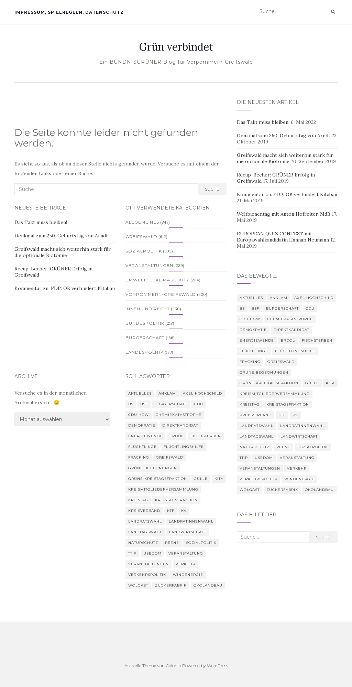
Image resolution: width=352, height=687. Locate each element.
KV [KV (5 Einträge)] (184, 510)
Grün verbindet (176, 47)
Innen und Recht (147, 308)
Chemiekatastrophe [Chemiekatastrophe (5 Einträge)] (178, 414)
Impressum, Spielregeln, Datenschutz (69, 12)
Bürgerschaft (145, 337)
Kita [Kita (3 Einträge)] (218, 478)
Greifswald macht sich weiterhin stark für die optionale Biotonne (62, 252)
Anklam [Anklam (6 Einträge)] (167, 393)
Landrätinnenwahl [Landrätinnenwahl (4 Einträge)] (191, 521)
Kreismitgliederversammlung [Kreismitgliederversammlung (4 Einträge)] (163, 489)
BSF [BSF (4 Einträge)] (144, 404)
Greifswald (141, 236)
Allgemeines (142, 222)
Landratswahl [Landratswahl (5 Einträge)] (145, 521)
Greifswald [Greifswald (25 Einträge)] (169, 457)
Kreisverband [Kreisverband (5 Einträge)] (144, 510)
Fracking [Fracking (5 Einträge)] (138, 457)
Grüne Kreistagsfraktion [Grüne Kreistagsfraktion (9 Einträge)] (157, 478)
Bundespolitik (144, 323)
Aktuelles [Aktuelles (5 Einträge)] (140, 393)
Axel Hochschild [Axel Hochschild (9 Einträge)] (202, 393)
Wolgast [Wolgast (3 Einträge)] (138, 585)
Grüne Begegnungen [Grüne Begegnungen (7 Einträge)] (152, 468)
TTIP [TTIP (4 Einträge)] (132, 553)
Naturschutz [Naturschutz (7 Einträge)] (143, 542)
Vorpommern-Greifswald (160, 294)
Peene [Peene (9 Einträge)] (172, 542)
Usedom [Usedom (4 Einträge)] (152, 553)
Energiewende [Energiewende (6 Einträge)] (145, 436)
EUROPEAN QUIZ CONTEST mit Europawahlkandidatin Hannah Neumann (283, 236)
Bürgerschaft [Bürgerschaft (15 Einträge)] (171, 404)
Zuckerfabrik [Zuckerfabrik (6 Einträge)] (171, 585)
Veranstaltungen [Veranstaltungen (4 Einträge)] (148, 564)
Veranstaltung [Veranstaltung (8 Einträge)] (185, 553)
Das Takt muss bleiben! (40, 222)
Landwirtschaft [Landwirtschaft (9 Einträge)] (187, 532)
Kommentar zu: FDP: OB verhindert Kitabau (64, 288)
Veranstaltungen (149, 265)
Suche (212, 189)
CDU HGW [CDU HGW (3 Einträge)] (138, 414)
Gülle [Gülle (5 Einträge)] (201, 478)
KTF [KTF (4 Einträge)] (170, 510)
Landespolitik (144, 352)
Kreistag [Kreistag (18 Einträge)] (138, 500)
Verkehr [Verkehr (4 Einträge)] (185, 564)
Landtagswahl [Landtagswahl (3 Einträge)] (145, 532)
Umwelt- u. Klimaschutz (157, 279)
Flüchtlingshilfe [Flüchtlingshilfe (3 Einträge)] (184, 446)
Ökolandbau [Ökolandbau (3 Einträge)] (208, 585)
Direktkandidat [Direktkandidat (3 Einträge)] (180, 425)
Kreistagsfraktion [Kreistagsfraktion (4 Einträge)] (176, 500)
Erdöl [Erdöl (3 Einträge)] (176, 436)
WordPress (217, 665)
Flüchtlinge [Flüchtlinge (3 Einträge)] (142, 446)
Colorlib (173, 665)
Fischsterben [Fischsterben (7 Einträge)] (205, 436)
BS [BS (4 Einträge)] (130, 404)
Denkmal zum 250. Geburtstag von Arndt (61, 236)
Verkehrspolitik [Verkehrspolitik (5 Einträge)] (147, 574)
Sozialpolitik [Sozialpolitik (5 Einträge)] (201, 542)
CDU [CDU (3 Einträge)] (198, 404)
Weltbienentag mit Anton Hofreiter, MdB (283, 214)
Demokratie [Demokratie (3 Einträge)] (141, 425)
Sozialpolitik (143, 251)
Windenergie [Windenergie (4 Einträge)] (188, 574)
